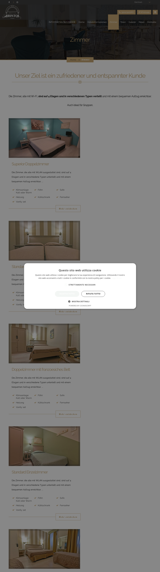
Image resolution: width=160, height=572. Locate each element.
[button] (80, 301)
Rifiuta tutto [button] (93, 293)
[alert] (80, 286)
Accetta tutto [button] (67, 293)
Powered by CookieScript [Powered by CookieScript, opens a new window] (80, 305)
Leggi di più (116, 278)
